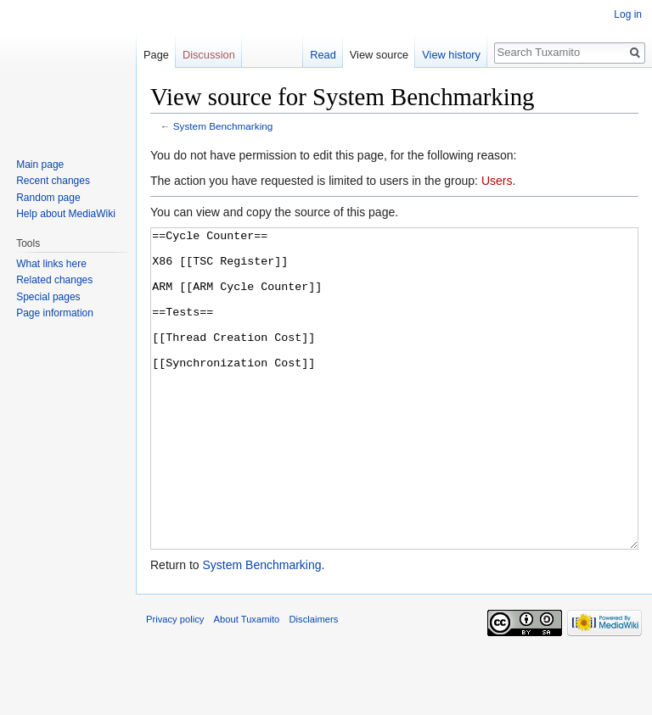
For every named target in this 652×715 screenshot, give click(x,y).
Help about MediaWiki (65, 214)
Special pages (48, 297)
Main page (40, 164)
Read (323, 54)
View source (379, 54)
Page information (54, 313)
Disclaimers (314, 683)
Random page (48, 198)
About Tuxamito (247, 683)
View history (451, 54)
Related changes (54, 280)
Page (156, 54)
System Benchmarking (223, 125)
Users (497, 180)
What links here (51, 264)
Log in (628, 14)
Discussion (209, 54)
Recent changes (53, 181)
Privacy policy (175, 683)
